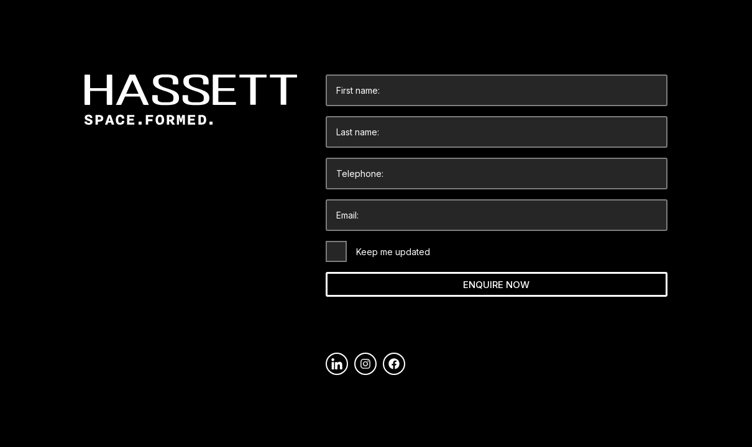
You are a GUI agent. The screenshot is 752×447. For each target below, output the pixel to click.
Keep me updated (393, 251)
